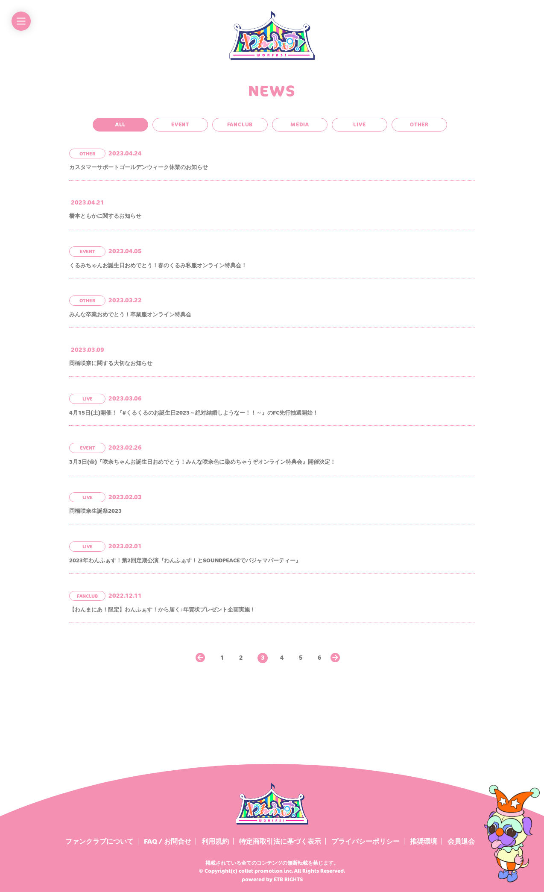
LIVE (359, 124)
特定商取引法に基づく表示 (280, 841)
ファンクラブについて (99, 841)
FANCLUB (240, 124)
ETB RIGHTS (288, 879)
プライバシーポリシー (365, 841)
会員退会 (461, 841)
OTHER (419, 124)
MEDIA (299, 124)
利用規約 (215, 841)
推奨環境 (423, 841)
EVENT (180, 124)
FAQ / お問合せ (167, 841)
